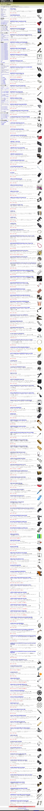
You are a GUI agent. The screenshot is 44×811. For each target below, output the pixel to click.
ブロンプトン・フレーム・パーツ (4, 103)
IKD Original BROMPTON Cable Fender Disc (19, 256)
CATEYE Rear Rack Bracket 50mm (17, 129)
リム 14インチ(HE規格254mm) (4, 49)
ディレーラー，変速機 (3, 78)
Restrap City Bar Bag (14, 546)
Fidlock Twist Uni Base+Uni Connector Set (18, 197)
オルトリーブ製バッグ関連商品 (4, 29)
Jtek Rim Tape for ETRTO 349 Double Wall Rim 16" (20, 347)
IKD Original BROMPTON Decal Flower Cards (19, 282)
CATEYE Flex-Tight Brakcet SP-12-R (17, 122)
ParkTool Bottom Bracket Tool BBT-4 (17, 489)
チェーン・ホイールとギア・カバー (5, 69)
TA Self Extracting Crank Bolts (16, 741)
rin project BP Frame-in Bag (15, 565)
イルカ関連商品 (2, 123)
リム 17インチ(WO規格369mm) (4, 45)
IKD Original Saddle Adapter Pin (16, 321)
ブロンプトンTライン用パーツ (4, 107)
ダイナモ (2, 19)
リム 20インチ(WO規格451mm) (4, 43)
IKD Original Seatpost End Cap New (17, 327)
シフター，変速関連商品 (3, 79)
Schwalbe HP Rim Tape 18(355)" (16, 665)
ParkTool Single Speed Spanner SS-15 (17, 495)
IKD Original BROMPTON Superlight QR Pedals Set (20, 295)
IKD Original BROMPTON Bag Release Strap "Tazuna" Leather (22, 235)
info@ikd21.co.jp (26, 809)
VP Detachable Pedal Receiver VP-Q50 (17, 782)
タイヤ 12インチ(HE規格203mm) (4, 59)
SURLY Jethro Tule (13, 735)
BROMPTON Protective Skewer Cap (17, 73)
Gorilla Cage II (13, 217)
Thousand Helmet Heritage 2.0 (16, 747)
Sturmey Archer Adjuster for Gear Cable (17, 709)
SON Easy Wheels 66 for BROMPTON (17, 690)
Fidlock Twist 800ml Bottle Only (16, 178)
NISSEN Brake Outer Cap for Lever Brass (18, 426)
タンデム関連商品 (3, 80)
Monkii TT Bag (13, 413)
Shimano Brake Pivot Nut (15, 678)
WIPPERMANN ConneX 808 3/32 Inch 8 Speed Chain (20, 794)
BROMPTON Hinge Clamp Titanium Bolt (18, 48)
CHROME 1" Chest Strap (15, 141)
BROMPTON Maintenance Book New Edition (18, 54)
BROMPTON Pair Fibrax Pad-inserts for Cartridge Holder (21, 66)
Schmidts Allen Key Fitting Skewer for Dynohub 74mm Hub (21, 617)
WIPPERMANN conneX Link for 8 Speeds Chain (19, 800)
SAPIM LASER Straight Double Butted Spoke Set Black (20, 577)
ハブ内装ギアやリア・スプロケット (5, 70)
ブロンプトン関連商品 (3, 111)
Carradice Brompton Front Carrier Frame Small (19, 110)
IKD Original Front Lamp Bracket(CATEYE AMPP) (20, 307)
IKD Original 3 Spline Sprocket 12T (17, 229)
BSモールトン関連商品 (3, 122)
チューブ (2, 60)
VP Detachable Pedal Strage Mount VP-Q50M (18, 788)
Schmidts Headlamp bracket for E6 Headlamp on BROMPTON (22, 629)
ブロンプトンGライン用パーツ (4, 108)
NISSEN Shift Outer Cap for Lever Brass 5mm (19, 439)
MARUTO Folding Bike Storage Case (17, 379)
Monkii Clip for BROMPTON (15, 407)
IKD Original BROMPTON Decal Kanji (17, 288)
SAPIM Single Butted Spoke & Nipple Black (18, 604)
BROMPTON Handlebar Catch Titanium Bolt (18, 42)
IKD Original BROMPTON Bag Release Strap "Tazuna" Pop (21, 243)
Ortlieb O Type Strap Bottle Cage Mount (17, 458)
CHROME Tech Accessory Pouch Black (17, 147)
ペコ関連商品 (2, 124)
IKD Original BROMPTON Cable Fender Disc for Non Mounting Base (23, 262)
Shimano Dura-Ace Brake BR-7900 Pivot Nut (18, 684)
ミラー (1, 76)
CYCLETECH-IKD (36, 810)
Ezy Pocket (12, 172)
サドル (1, 75)
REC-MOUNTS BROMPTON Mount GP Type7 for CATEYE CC (22, 508)
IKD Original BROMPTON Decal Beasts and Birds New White (21, 276)
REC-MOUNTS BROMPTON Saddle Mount (18, 521)
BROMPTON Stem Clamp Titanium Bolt (18, 85)
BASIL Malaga (13, 8)
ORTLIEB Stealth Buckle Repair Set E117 (18, 464)
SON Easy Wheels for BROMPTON (16, 696)
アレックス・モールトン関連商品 (4, 121)
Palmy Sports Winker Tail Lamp (16, 483)
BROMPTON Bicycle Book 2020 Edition (17, 28)
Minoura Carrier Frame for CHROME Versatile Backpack (21, 400)
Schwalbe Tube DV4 (14, 672)
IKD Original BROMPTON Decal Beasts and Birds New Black (21, 270)
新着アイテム (2, 8)
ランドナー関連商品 (3, 81)
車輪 (1, 61)
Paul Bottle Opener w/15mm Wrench (17, 501)
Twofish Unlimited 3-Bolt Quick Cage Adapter (18, 760)
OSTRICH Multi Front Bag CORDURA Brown (19, 470)
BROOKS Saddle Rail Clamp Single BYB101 (18, 104)
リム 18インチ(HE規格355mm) (4, 46)
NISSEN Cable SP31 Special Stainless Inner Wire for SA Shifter (22, 432)
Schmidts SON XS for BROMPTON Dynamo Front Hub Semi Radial (23, 635)
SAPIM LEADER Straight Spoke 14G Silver (18, 598)
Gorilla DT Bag (13, 223)
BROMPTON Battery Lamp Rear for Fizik (18, 21)
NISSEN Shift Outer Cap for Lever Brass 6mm (19, 445)
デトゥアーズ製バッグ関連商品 (4, 26)
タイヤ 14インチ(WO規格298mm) (4, 58)
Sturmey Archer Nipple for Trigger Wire (17, 721)
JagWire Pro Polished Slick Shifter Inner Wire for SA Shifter (21, 339)
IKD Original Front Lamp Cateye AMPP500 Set (19, 314)
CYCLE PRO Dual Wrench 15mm (16, 166)
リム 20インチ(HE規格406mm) (4, 44)
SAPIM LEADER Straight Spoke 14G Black (18, 592)
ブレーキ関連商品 (3, 77)
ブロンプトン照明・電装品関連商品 (5, 91)
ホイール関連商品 (3, 62)
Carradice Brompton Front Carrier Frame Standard (20, 116)
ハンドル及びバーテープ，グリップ (5, 74)
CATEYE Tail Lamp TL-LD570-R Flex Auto (18, 135)
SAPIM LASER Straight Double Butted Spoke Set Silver (20, 584)
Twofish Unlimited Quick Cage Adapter (17, 767)
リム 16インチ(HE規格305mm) (4, 48)
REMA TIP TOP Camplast (15, 540)
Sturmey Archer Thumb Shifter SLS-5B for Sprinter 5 (20, 727)
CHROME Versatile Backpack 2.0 (16, 153)
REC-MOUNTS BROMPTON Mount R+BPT (18, 515)
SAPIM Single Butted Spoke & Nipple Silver (18, 610)
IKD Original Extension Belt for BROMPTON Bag (19, 301)
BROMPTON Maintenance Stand (16, 60)
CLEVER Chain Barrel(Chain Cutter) (17, 160)
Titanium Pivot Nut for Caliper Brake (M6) (18, 753)
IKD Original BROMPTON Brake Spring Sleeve (19, 250)
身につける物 (2, 17)
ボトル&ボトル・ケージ (3, 71)
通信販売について (25, 806)
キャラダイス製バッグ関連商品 (4, 27)
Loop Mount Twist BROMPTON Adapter (18, 366)
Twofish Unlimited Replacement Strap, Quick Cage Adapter (21, 774)
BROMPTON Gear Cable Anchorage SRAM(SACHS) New (21, 34)
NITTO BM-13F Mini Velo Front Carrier (17, 452)
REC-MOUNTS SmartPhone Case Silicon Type (19, 527)
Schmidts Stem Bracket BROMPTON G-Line (18, 659)
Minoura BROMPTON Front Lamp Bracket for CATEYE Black (22, 385)
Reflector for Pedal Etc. (14, 534)
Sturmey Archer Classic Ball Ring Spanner (18, 715)
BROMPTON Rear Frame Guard (16, 79)
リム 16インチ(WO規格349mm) (4, 47)
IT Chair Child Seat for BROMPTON (17, 333)
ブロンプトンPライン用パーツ (4, 106)
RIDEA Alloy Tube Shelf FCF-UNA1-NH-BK (18, 552)
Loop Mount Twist (13, 360)
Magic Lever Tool (13, 373)
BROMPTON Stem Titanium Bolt (16, 91)
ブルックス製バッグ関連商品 (4, 28)
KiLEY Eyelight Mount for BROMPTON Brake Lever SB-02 (21, 353)
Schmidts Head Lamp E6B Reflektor (17, 623)
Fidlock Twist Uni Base (14, 191)
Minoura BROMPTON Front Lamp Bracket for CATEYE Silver (22, 392)
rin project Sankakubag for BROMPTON (18, 571)
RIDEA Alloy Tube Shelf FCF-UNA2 (17, 558)
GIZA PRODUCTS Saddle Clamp (16, 204)
